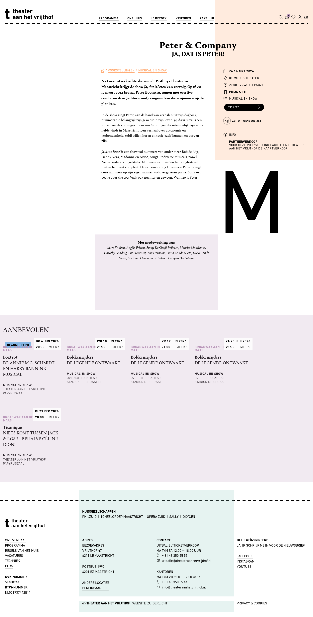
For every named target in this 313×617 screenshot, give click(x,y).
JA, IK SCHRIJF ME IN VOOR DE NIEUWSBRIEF (271, 606)
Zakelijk (207, 18)
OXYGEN (189, 577)
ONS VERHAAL (15, 601)
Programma (109, 18)
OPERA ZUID (156, 577)
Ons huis (134, 18)
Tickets (244, 107)
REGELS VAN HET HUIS (22, 611)
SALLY (174, 577)
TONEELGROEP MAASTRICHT (122, 577)
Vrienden (183, 18)
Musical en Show (152, 70)
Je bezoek (159, 18)
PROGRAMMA (15, 606)
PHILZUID (89, 577)
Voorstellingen (121, 70)
